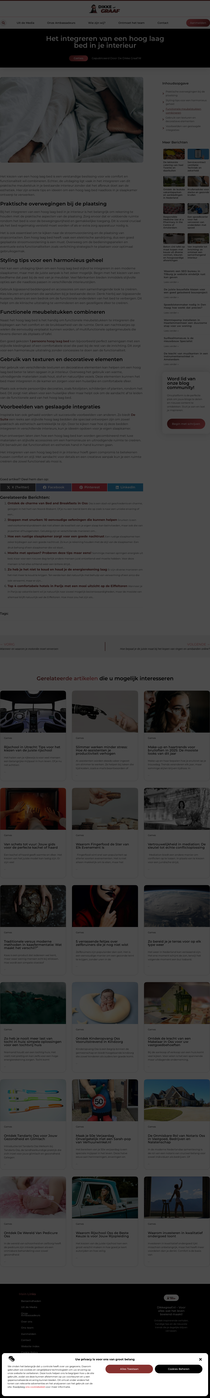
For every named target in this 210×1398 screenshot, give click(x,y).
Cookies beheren (178, 1368)
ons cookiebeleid (35, 1386)
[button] (200, 1359)
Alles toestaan (129, 1368)
